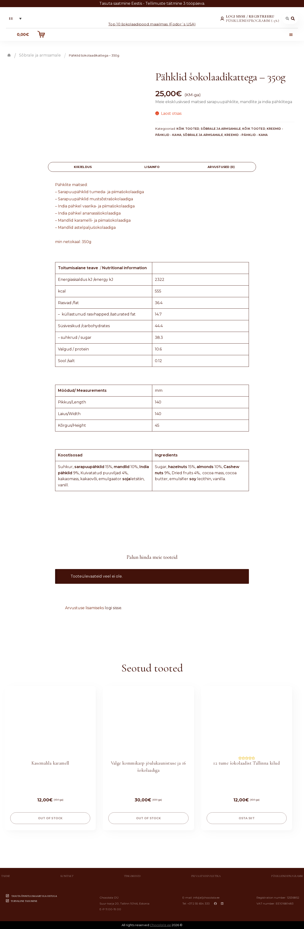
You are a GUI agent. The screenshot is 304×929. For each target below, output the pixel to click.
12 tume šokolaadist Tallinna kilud (246, 763)
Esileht (9, 55)
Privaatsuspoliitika (206, 876)
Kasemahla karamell (50, 763)
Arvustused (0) (221, 167)
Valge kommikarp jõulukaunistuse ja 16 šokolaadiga (148, 766)
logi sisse (113, 608)
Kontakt (67, 876)
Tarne (5, 876)
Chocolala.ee (160, 925)
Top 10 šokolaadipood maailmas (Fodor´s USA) (152, 24)
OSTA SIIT (247, 818)
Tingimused (132, 876)
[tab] (82, 167)
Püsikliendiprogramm (287, 876)
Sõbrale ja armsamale (40, 55)
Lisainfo (152, 167)
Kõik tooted (188, 128)
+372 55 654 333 (198, 903)
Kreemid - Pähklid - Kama (246, 135)
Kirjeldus (83, 167)
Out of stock (50, 818)
